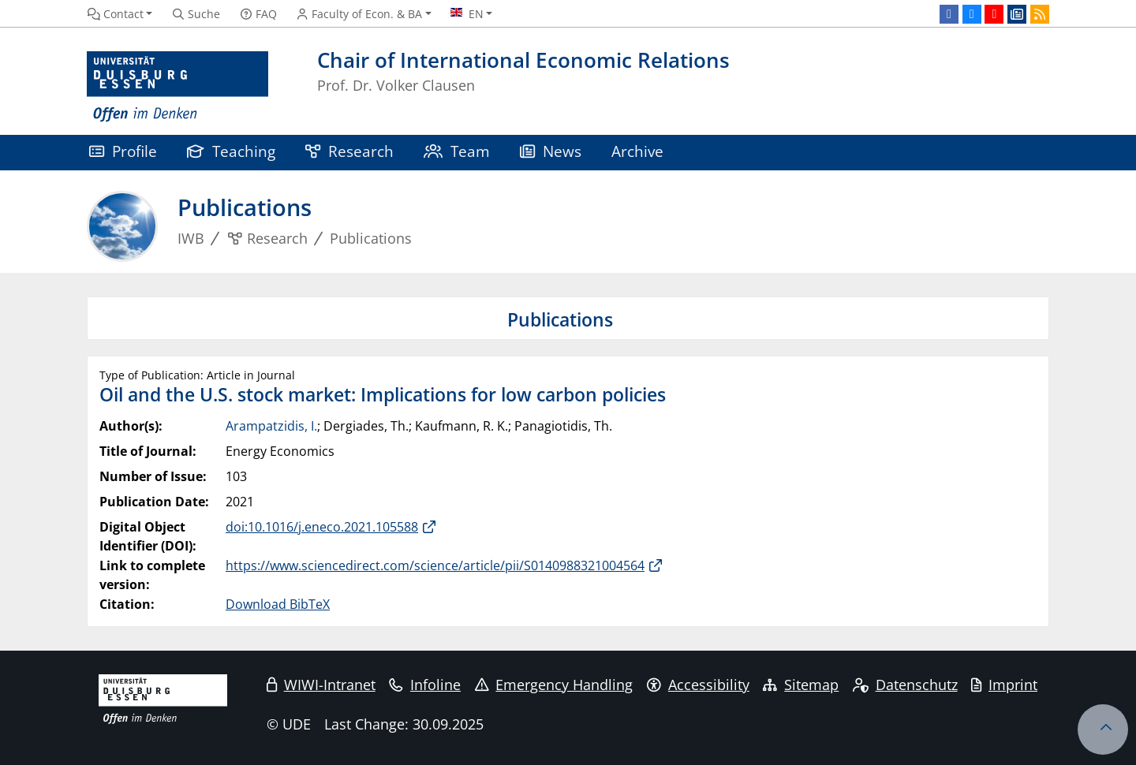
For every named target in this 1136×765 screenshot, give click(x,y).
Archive (637, 151)
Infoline (425, 684)
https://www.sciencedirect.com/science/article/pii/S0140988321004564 (435, 565)
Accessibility (698, 684)
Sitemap (801, 684)
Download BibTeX (278, 604)
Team (457, 151)
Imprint (1004, 684)
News (550, 151)
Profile (123, 151)
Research (349, 151)
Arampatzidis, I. (271, 426)
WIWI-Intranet (321, 684)
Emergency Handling (554, 684)
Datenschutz (905, 684)
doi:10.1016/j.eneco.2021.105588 (322, 527)
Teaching (231, 151)
